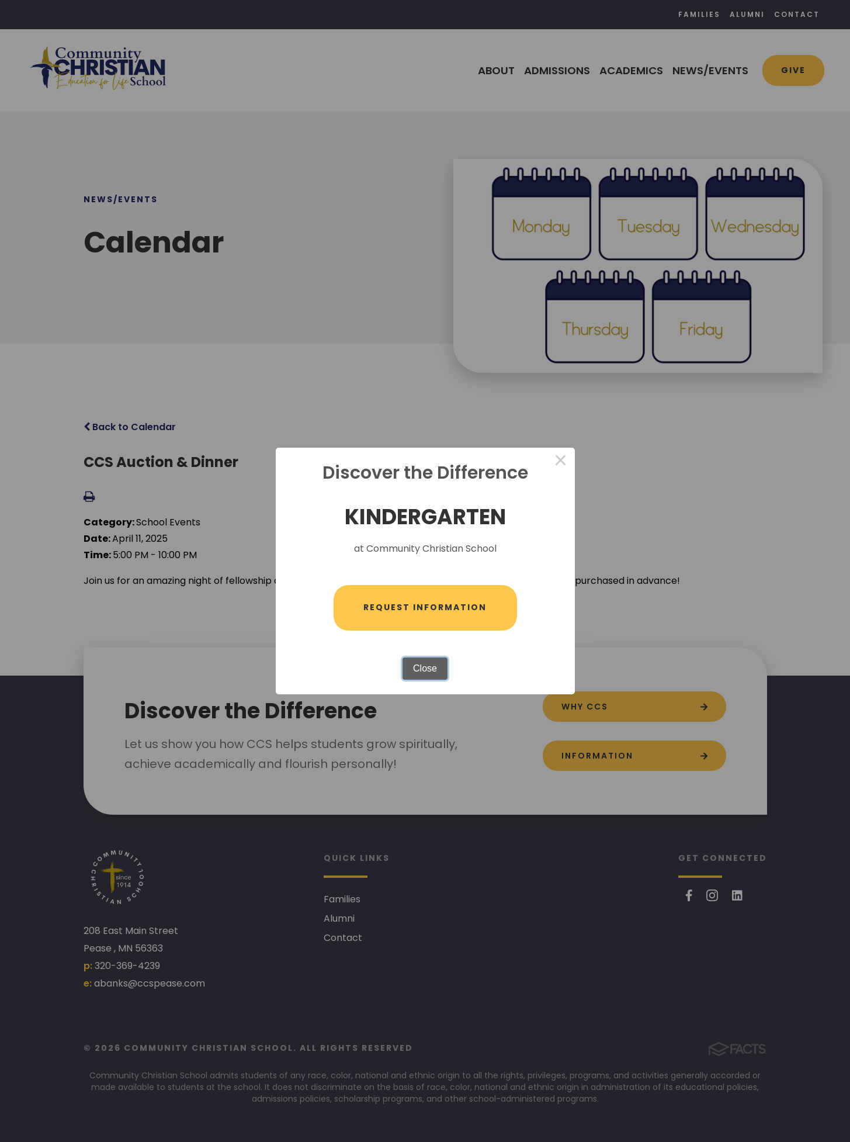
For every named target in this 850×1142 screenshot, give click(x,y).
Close (425, 668)
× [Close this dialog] (561, 462)
